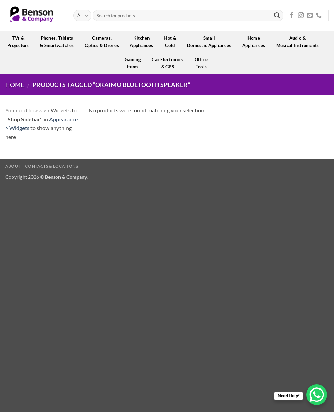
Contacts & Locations (51, 166)
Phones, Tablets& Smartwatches (59, 41)
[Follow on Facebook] (292, 15)
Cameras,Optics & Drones (104, 41)
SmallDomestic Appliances (211, 41)
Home (14, 85)
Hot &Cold (172, 41)
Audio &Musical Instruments (300, 41)
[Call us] (319, 15)
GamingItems (135, 63)
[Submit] (277, 15)
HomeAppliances (256, 41)
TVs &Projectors (20, 41)
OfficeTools (204, 63)
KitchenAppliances (143, 41)
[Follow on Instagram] (301, 15)
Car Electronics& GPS (170, 63)
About (13, 166)
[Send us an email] (310, 15)
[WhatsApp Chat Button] (316, 394)
